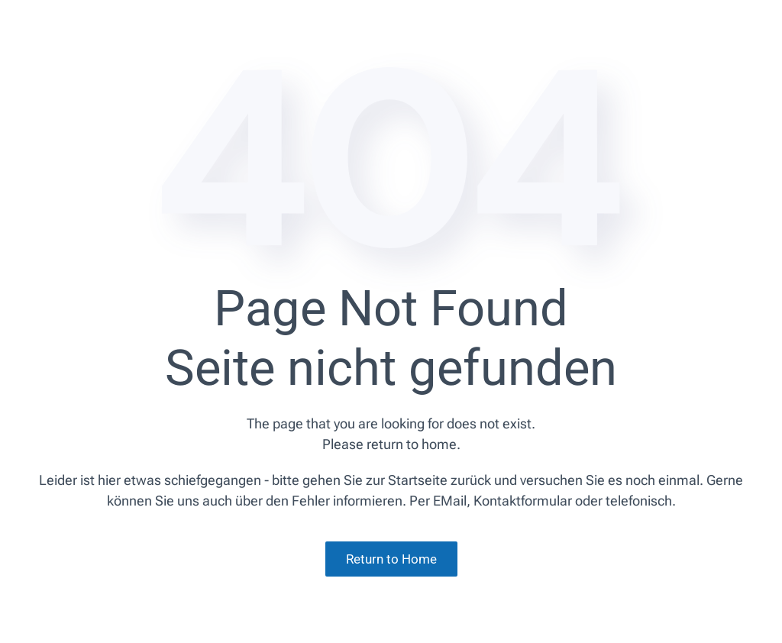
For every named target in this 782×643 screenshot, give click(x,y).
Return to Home (391, 559)
